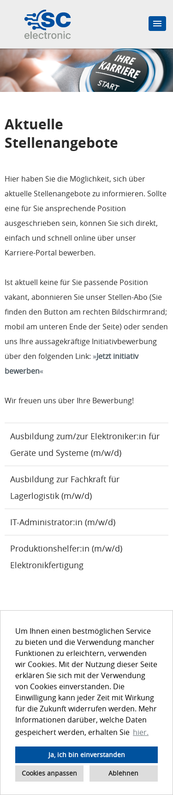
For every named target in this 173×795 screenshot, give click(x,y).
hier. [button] (141, 732)
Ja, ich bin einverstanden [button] (86, 754)
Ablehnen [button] (123, 773)
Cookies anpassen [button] (49, 773)
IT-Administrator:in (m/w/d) (62, 522)
